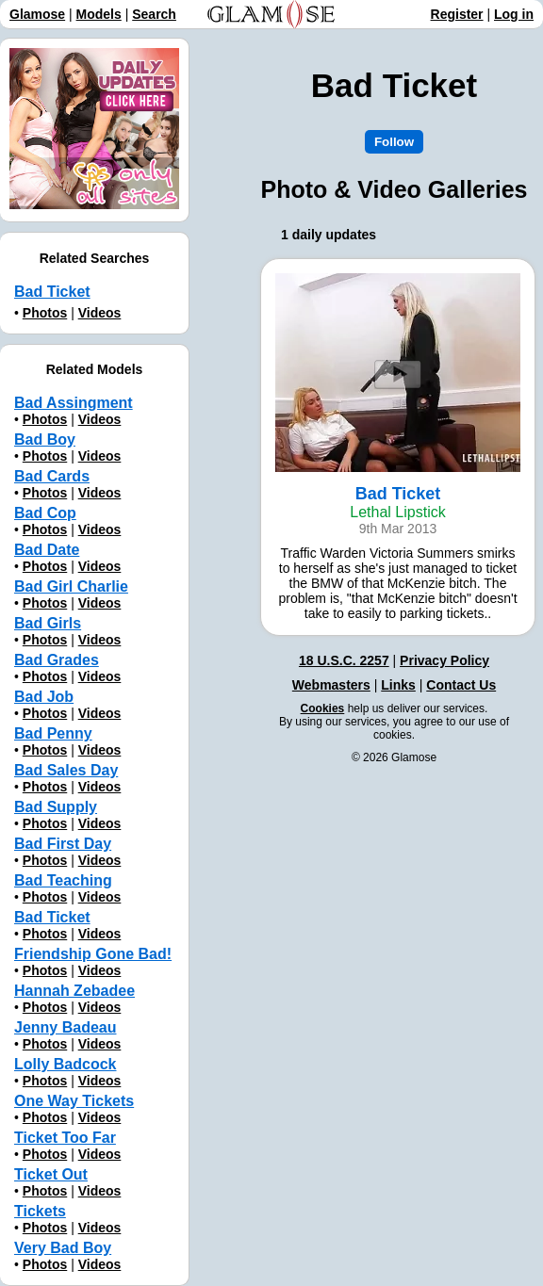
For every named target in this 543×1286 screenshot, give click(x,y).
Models (99, 14)
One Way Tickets (74, 1101)
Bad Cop (45, 513)
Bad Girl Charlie (71, 586)
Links (398, 684)
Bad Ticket (52, 292)
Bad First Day (62, 844)
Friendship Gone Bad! (93, 954)
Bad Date (46, 550)
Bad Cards (52, 476)
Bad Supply (55, 807)
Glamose (37, 14)
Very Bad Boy (62, 1248)
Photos (45, 312)
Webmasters (331, 684)
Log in (514, 14)
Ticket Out (51, 1174)
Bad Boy (44, 439)
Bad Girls (47, 623)
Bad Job (44, 697)
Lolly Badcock (65, 1064)
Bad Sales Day (66, 770)
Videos (100, 312)
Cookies (323, 708)
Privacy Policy (444, 660)
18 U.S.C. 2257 (344, 660)
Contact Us (461, 684)
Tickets (40, 1211)
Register (457, 14)
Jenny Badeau (65, 1027)
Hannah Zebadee (74, 991)
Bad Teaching (63, 880)
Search (154, 14)
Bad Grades (56, 660)
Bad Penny (53, 733)
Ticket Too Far (65, 1138)
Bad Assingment (73, 403)
